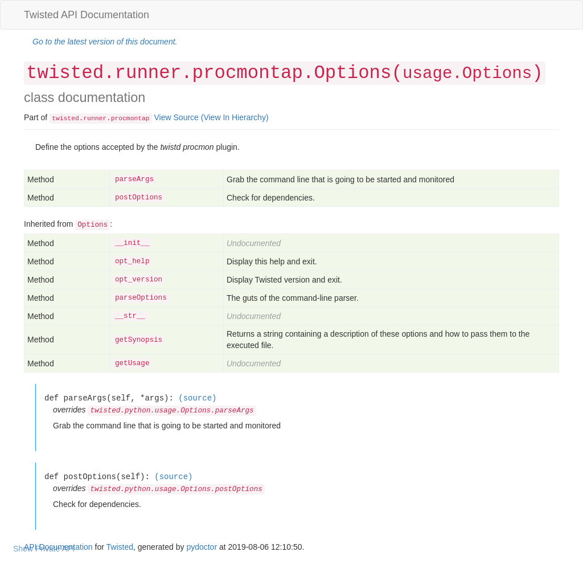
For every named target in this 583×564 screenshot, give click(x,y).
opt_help (132, 261)
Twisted (119, 546)
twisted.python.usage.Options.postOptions (176, 489)
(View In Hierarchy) (235, 117)
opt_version (138, 280)
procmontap (130, 118)
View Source (176, 117)
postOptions (138, 198)
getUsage (132, 363)
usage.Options (467, 73)
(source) (197, 398)
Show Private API (44, 548)
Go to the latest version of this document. (104, 41)
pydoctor (201, 546)
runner (94, 118)
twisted (65, 118)
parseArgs (134, 179)
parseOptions (141, 298)
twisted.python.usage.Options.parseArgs (171, 411)
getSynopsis (138, 340)
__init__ (132, 243)
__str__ (130, 316)
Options (92, 225)
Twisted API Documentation (86, 15)
